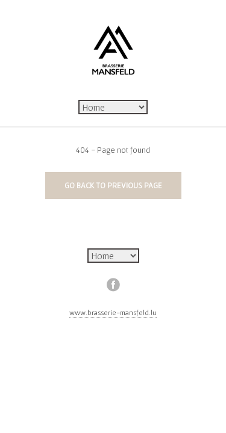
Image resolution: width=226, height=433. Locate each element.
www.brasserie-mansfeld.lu (113, 312)
